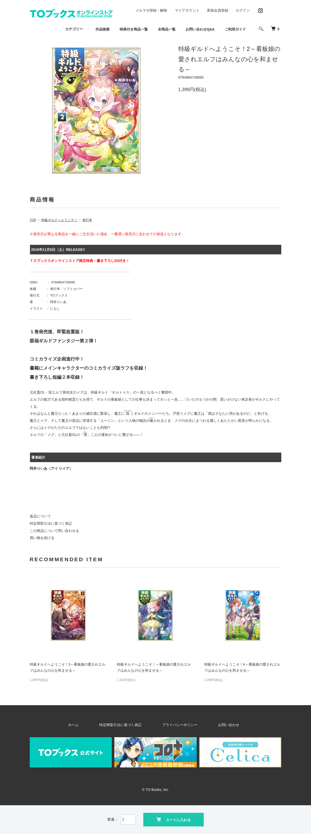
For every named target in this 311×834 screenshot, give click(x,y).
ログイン (243, 10)
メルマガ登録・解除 (151, 10)
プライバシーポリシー (175, 725)
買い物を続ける (42, 538)
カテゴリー (74, 29)
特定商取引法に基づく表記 (51, 523)
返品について (40, 516)
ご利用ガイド (235, 29)
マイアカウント (187, 10)
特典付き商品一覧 (134, 29)
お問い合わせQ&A (200, 29)
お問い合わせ (211, 725)
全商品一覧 (167, 29)
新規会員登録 (217, 10)
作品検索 (102, 29)
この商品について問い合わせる (54, 531)
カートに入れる (173, 819)
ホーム (95, 725)
